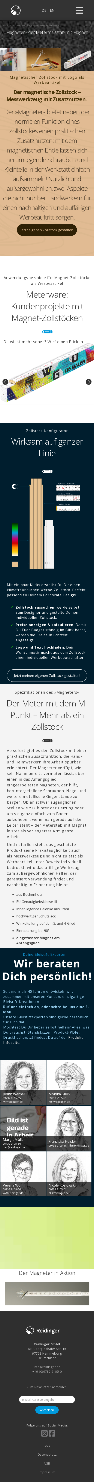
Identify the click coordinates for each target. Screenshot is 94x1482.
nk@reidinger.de (59, 1193)
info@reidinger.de (47, 1367)
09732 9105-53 (58, 1098)
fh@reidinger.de (79, 1145)
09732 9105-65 (12, 1098)
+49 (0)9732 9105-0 (47, 1371)
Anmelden (47, 1410)
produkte (20, 25)
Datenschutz (47, 1454)
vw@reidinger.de (13, 1193)
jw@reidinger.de (13, 1102)
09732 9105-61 (58, 1189)
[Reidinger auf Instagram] (44, 1436)
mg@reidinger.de (59, 1102)
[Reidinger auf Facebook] (52, 1436)
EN (52, 10)
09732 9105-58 (58, 1145)
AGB (47, 1463)
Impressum (47, 1472)
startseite (8, 25)
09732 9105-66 (12, 1143)
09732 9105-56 (12, 1189)
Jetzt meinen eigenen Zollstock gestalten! (47, 675)
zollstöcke (32, 25)
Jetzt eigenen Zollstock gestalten (47, 230)
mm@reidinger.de (14, 1147)
